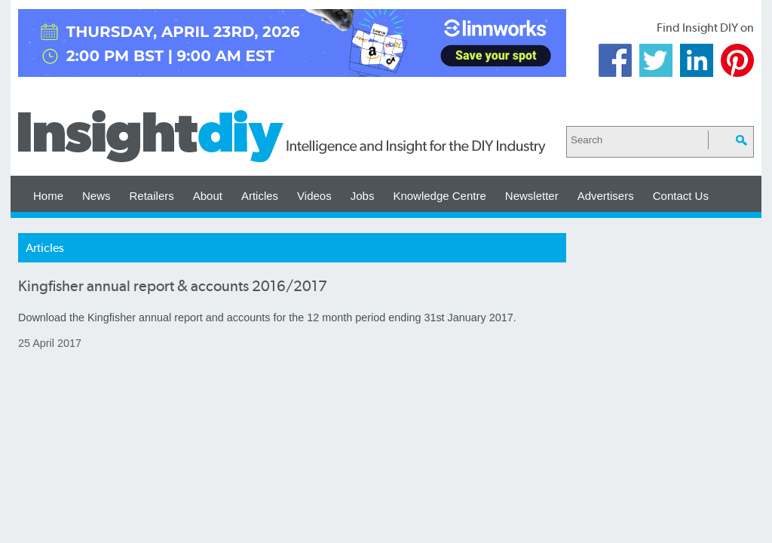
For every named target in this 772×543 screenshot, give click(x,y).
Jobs (363, 195)
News (96, 195)
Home (48, 195)
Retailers (152, 195)
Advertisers (605, 195)
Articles (259, 195)
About (207, 195)
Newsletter (532, 195)
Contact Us (681, 195)
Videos (314, 195)
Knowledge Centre (439, 195)
